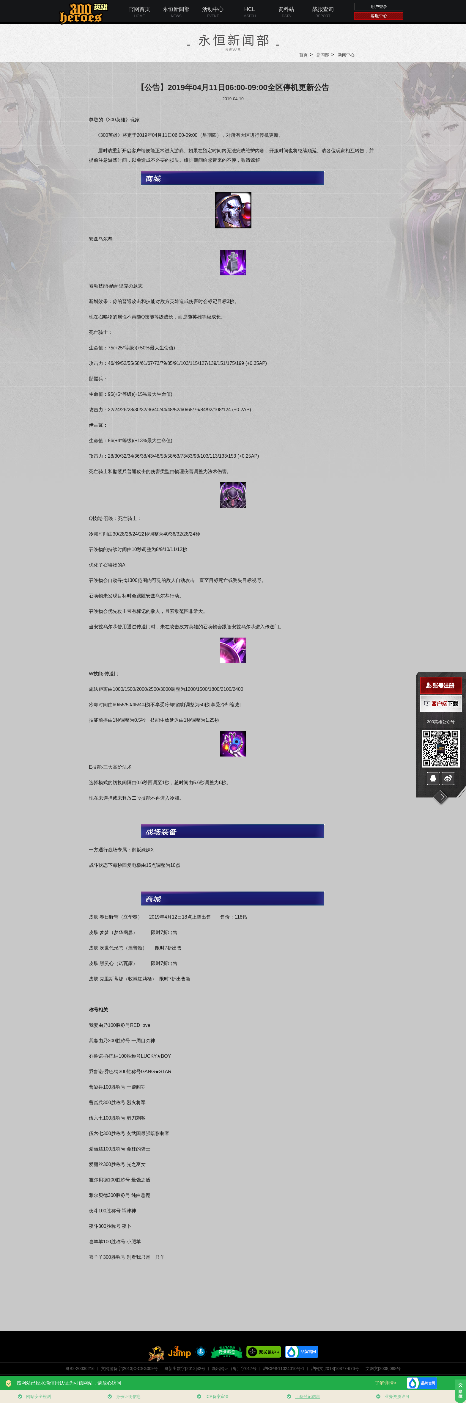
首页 (303, 54)
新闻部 (323, 54)
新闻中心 (346, 54)
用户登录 (379, 6)
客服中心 (379, 15)
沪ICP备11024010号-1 (283, 1368)
